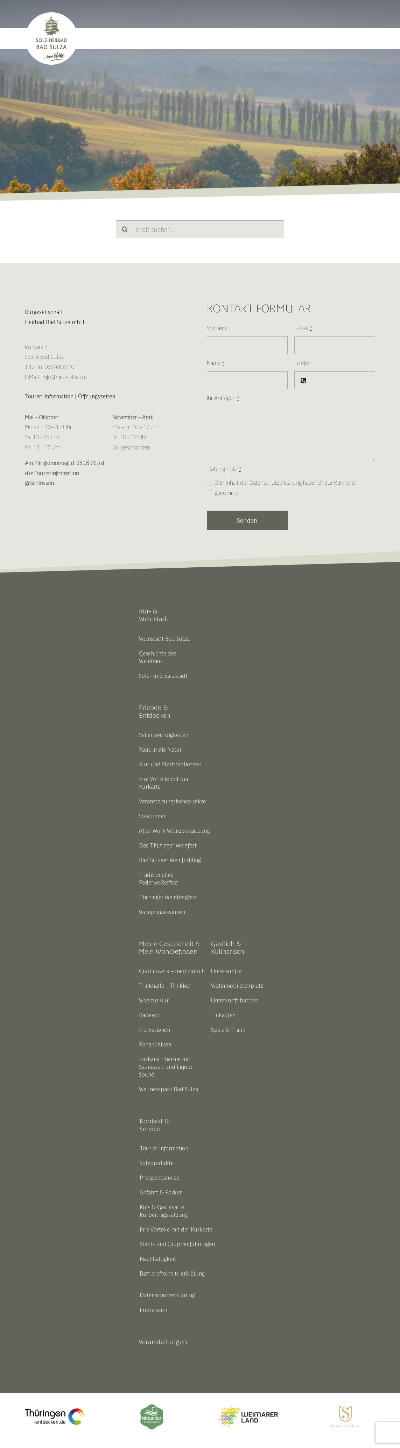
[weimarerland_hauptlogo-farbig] (248, 1409)
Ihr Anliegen (223, 397)
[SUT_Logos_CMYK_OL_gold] (345, 1409)
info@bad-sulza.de (64, 376)
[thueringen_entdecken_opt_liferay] (54, 1411)
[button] (366, 38)
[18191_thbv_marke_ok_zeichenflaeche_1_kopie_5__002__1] (152, 1406)
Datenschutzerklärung (276, 482)
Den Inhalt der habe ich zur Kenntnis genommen (285, 487)
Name (215, 362)
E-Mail (303, 327)
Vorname (217, 327)
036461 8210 (59, 366)
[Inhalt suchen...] (200, 229)
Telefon (302, 362)
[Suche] (125, 229)
